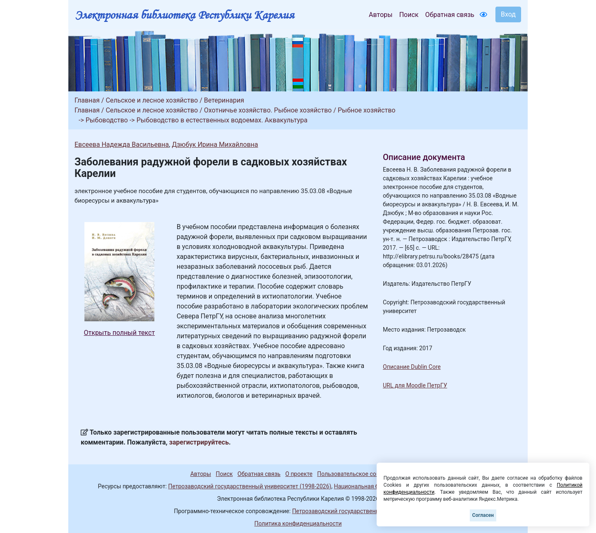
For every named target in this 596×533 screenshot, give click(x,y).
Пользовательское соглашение (359, 474)
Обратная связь (449, 15)
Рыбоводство (107, 120)
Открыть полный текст (119, 333)
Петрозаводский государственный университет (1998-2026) (249, 486)
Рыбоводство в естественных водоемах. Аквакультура (222, 120)
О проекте (298, 474)
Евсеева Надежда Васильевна (121, 144)
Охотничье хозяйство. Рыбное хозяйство (268, 110)
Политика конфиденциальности (297, 523)
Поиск (408, 15)
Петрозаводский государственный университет (357, 511)
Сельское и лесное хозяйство (152, 100)
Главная (87, 100)
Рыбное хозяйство (366, 110)
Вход (508, 14)
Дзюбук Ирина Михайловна (215, 144)
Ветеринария (224, 100)
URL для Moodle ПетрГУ (415, 385)
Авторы (380, 15)
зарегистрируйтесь (199, 442)
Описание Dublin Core (412, 366)
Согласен (483, 515)
